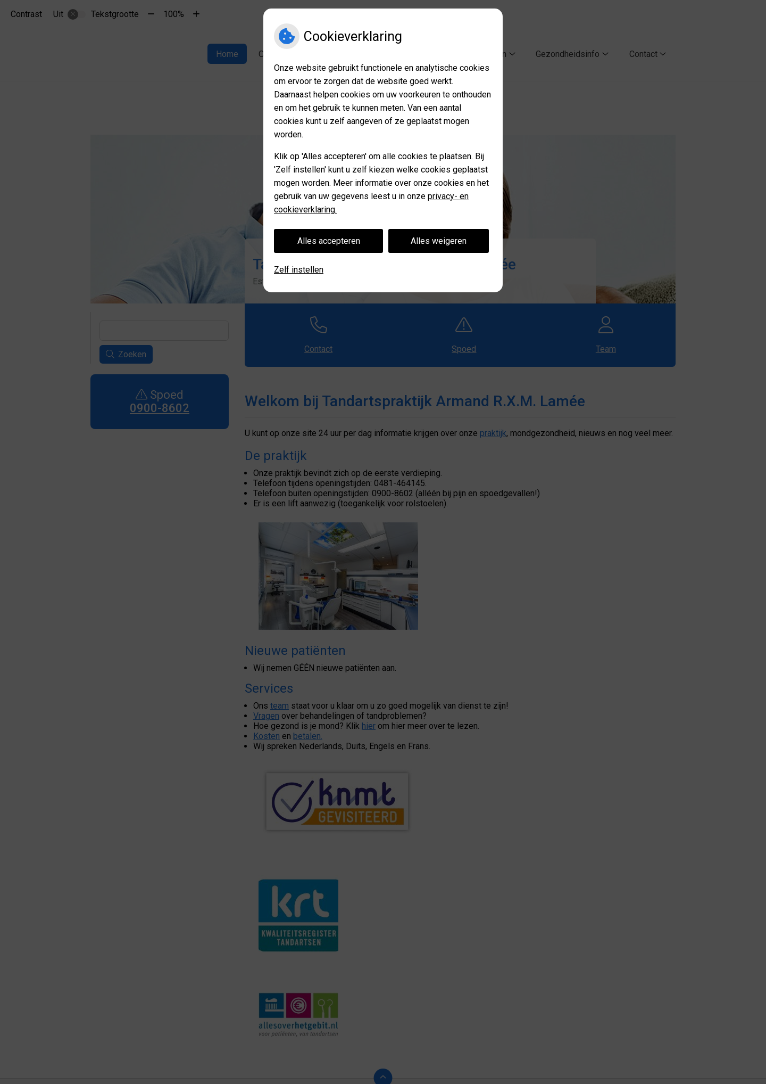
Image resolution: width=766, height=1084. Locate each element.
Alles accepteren (328, 241)
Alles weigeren (439, 241)
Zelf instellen (298, 270)
